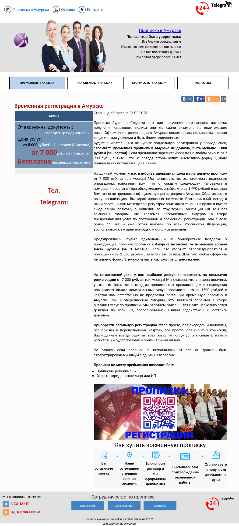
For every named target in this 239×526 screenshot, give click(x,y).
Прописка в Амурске (160, 30)
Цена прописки (124, 505)
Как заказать (87, 505)
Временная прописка (37, 83)
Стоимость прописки (149, 83)
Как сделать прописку (94, 83)
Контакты (203, 83)
